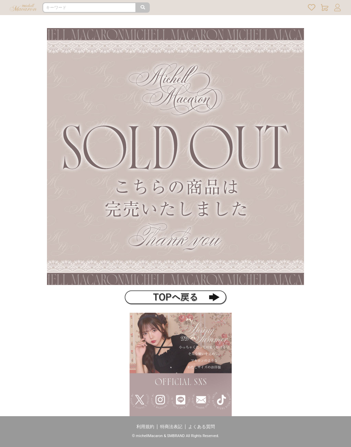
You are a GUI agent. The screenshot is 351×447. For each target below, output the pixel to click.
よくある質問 (201, 426)
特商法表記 (171, 426)
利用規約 (145, 426)
